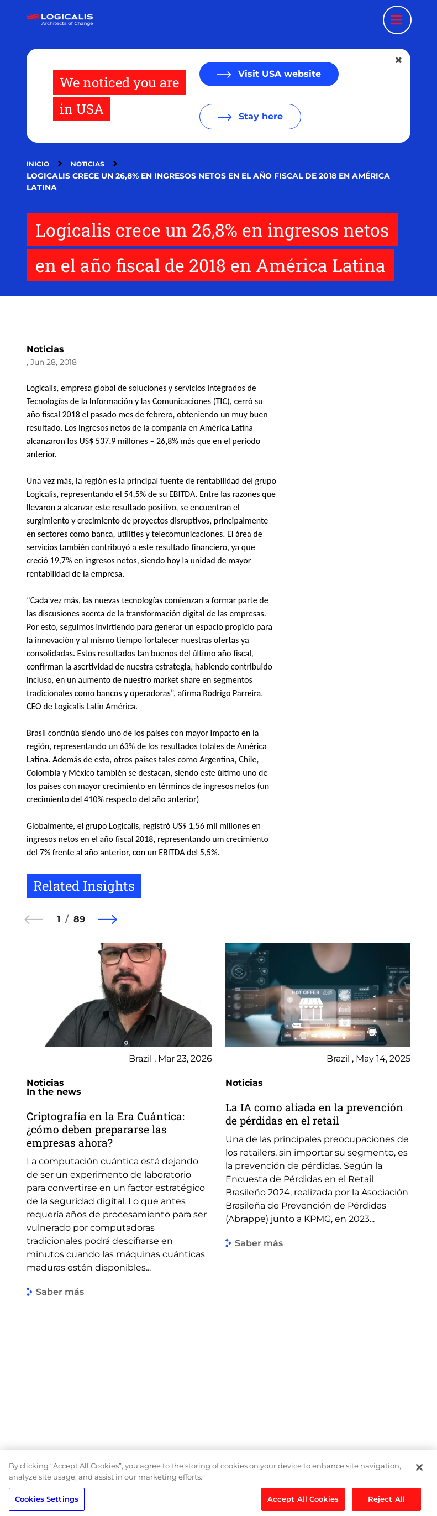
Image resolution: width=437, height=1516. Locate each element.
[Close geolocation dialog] (399, 60)
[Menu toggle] (397, 20)
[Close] (419, 1494)
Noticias (87, 164)
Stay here (259, 116)
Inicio (38, 164)
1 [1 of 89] (58, 919)
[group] (119, 1182)
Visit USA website (278, 74)
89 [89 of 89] (79, 919)
